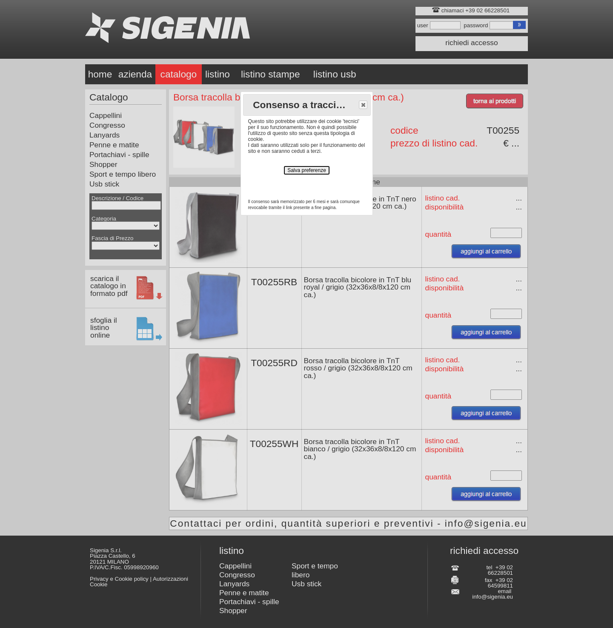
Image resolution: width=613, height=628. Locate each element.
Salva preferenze (306, 170)
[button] (363, 104)
